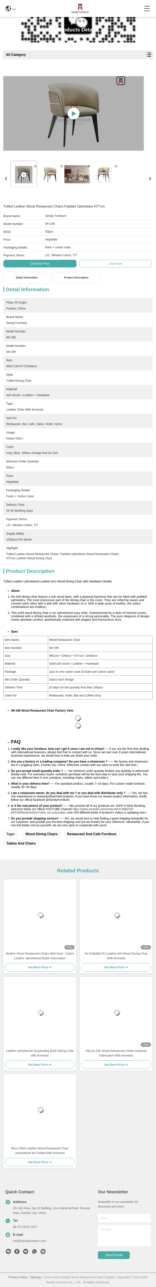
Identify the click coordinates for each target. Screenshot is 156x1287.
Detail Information (27, 277)
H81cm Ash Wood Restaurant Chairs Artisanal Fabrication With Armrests (116, 1053)
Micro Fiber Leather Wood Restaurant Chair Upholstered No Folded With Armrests (39, 1151)
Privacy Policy (17, 1277)
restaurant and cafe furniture (91, 834)
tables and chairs (21, 843)
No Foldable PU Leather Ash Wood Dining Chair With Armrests (116, 956)
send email (114, 1255)
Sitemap (35, 1277)
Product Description (76, 277)
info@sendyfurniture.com (29, 1241)
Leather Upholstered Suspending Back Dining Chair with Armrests (40, 1053)
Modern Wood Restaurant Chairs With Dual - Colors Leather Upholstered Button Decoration (40, 956)
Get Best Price (39, 263)
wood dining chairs (41, 834)
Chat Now (115, 263)
